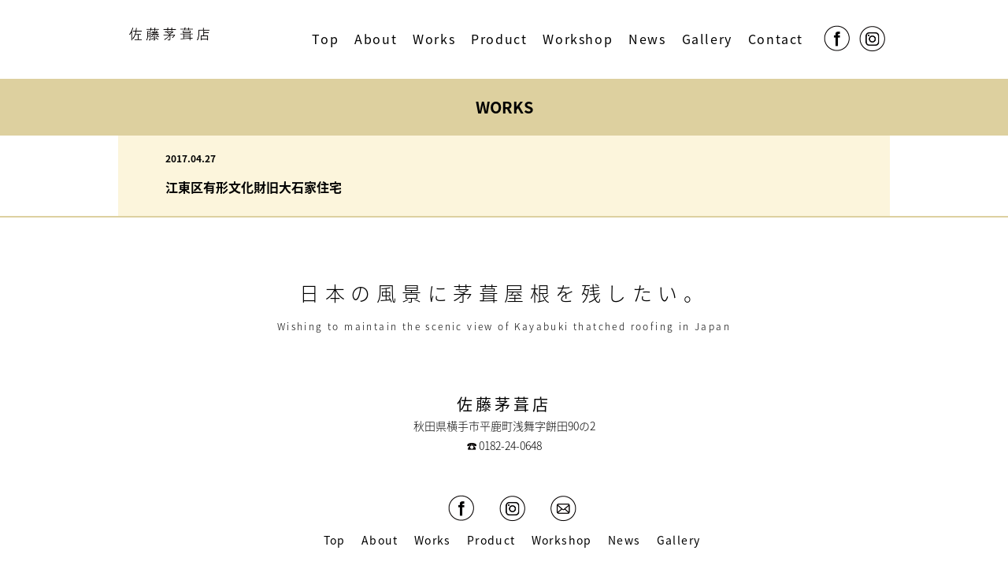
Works (434, 38)
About (375, 38)
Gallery (707, 38)
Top (325, 38)
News (646, 38)
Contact (775, 38)
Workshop (578, 38)
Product (499, 38)
